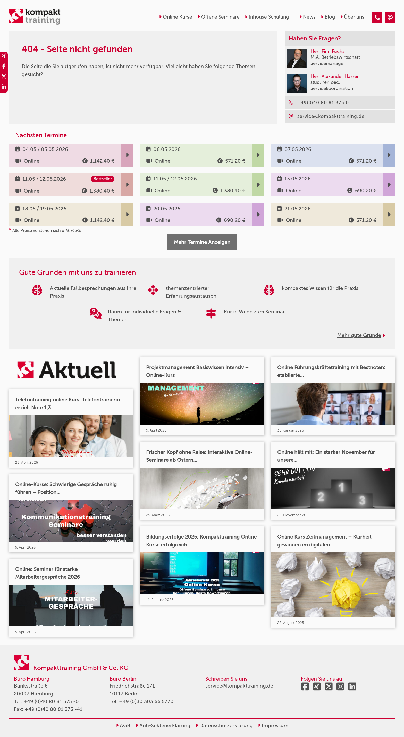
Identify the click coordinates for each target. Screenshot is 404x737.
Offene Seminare (218, 17)
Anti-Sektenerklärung (163, 725)
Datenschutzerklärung (224, 725)
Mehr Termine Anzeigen (202, 242)
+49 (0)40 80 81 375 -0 (51, 701)
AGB (123, 725)
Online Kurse (175, 17)
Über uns (352, 17)
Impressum (273, 725)
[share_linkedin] (4, 87)
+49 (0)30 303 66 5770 (146, 701)
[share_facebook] (4, 67)
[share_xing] (4, 57)
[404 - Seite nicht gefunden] (377, 17)
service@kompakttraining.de (239, 686)
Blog (328, 17)
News (307, 17)
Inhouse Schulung (267, 17)
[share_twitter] (4, 77)
